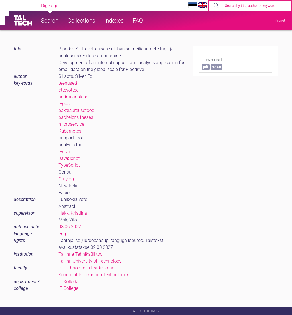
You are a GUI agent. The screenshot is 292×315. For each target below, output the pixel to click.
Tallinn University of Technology (89, 261)
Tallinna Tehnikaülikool (81, 254)
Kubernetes (69, 131)
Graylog (66, 179)
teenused (67, 83)
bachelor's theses (75, 117)
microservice (71, 124)
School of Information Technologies (93, 274)
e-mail (64, 151)
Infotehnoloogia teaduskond (86, 268)
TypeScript (69, 165)
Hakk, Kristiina (72, 213)
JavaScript (69, 158)
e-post (64, 103)
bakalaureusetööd (76, 110)
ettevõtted (68, 90)
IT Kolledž (68, 281)
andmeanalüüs (73, 96)
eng (62, 233)
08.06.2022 (69, 226)
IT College (68, 288)
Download (212, 63)
